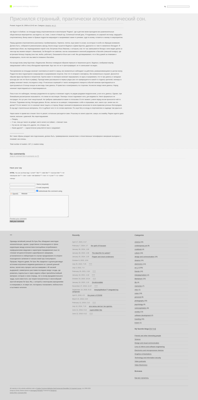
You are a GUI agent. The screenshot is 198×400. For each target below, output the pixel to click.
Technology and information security (148, 358)
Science (137, 339)
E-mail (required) (43, 187)
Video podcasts (140, 361)
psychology (139, 304)
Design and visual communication (147, 343)
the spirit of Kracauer (98, 246)
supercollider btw (96, 310)
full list (152, 329)
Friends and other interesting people (148, 336)
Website (24, 194)
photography (139, 301)
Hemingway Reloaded (36, 390)
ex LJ (54, 25)
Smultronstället (97, 282)
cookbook (138, 249)
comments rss (32, 156)
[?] (38, 156)
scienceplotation (140, 308)
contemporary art (141, 246)
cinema (137, 242)
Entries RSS (13, 393)
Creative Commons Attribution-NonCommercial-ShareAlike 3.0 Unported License (58, 388)
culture (137, 253)
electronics (138, 264)
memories (138, 286)
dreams (48, 25)
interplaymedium (141, 275)
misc (136, 290)
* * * (90, 264)
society (137, 312)
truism (137, 323)
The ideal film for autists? (101, 253)
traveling (138, 319)
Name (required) (43, 184)
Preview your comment (18, 219)
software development (143, 315)
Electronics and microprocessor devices (149, 350)
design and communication (144, 257)
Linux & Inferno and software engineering (150, 347)
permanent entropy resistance (25, 6)
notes (137, 293)
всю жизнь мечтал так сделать (100, 306)
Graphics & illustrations (143, 354)
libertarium (138, 279)
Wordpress (53, 390)
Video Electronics (141, 365)
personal (138, 297)
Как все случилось (142, 378)
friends (137, 271)
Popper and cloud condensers (103, 257)
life (136, 282)
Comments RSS (22, 393)
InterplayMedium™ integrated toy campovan (95, 291)
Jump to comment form (18, 156)
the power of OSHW (95, 295)
